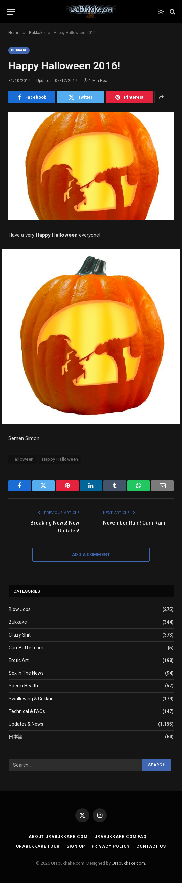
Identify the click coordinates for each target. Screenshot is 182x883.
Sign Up (75, 846)
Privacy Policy (111, 846)
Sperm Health (23, 685)
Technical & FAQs (27, 711)
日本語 (16, 736)
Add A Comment (91, 554)
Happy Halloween (60, 459)
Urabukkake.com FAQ (120, 836)
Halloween (23, 459)
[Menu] (11, 11)
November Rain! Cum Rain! (135, 523)
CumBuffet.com (26, 647)
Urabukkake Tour (38, 846)
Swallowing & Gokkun (31, 698)
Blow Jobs (20, 609)
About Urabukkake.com (58, 836)
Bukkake (19, 50)
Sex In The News (26, 673)
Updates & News (26, 724)
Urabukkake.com (128, 863)
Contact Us (151, 846)
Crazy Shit (20, 635)
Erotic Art (19, 660)
